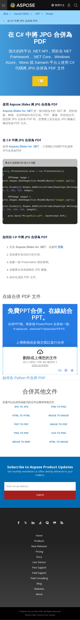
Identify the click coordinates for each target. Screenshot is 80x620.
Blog (39, 583)
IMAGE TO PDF (58, 424)
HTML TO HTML (21, 415)
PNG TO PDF (21, 433)
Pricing (39, 551)
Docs (39, 556)
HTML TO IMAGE (58, 441)
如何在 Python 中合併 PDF (24, 378)
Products (39, 540)
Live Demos (39, 562)
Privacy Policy (30, 615)
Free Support (39, 567)
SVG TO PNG (58, 433)
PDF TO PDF (21, 424)
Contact (52, 615)
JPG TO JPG (21, 406)
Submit (40, 494)
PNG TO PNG (58, 406)
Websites (39, 588)
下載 (40, 81)
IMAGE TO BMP (21, 441)
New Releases (39, 546)
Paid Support (39, 572)
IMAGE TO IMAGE (59, 415)
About (39, 594)
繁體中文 (58, 5)
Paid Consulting (39, 578)
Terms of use (42, 615)
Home (39, 535)
